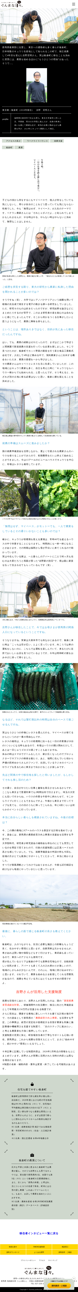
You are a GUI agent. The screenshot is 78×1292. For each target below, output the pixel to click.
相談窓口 (65, 1247)
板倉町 (9, 148)
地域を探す (13, 1247)
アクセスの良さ (13, 141)
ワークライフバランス (37, 141)
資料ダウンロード (13, 1252)
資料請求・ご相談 (65, 1252)
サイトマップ (52, 1260)
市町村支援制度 (39, 1247)
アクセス (42, 1260)
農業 (21, 148)
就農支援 (58, 141)
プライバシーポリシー (28, 1260)
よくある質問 (39, 1252)
